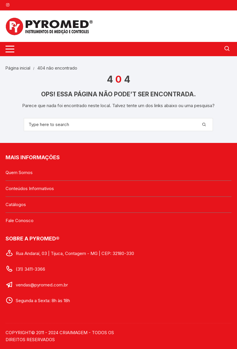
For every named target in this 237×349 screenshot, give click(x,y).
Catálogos (16, 204)
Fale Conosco (20, 220)
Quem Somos (19, 172)
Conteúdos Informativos (30, 188)
